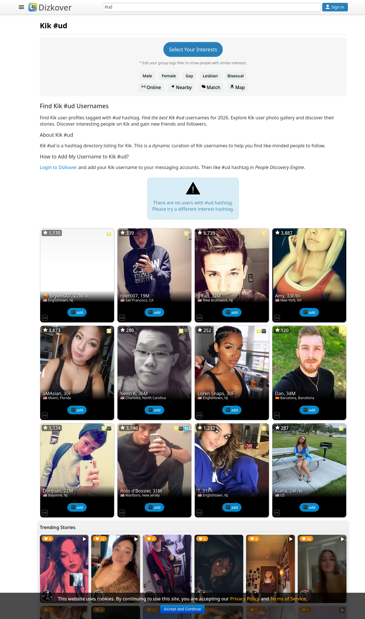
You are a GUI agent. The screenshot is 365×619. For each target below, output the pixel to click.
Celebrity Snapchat (44, 265)
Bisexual (270, 76)
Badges (31, 288)
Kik (115, 26)
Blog (28, 277)
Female (204, 76)
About (30, 300)
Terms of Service (41, 334)
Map (272, 87)
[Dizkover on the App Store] (114, 318)
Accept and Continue (182, 609)
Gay (224, 76)
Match (245, 87)
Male (182, 76)
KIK (22, 81)
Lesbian (245, 76)
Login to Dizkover (128, 180)
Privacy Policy (38, 322)
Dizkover (50, 7)
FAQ (28, 311)
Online (186, 87)
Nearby (216, 87)
